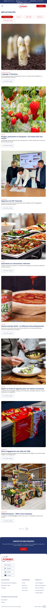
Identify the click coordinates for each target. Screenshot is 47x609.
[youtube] (7, 575)
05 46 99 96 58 (36, 1)
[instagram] (7, 568)
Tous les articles (7, 17)
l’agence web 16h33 (42, 606)
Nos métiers (5, 580)
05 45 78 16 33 (9, 1)
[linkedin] (7, 572)
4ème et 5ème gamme (40, 585)
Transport (3, 588)
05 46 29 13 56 (23, 2)
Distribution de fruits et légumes (9, 583)
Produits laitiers (39, 592)
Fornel (23, 583)
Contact (41, 6)
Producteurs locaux (8, 20)
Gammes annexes (39, 588)
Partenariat (39, 17)
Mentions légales (18, 606)
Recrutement (4, 599)
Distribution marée (5, 585)
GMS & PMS (28, 17)
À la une (18, 17)
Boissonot (24, 585)
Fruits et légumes (39, 583)
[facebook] (7, 565)
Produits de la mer (39, 590)
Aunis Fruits (25, 590)
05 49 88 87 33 (22, 1)
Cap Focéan (24, 588)
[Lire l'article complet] (23, 53)
